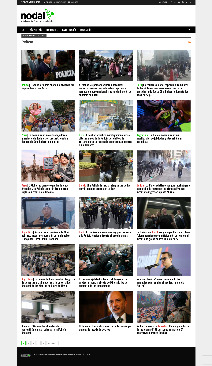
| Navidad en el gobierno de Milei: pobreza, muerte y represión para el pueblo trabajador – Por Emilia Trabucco (45, 235)
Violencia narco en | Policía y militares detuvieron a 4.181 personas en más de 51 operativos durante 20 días (163, 329)
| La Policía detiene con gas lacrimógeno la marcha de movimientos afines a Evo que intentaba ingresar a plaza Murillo (163, 188)
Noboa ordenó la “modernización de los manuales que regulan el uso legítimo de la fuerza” (160, 282)
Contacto (73, 2)
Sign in (163, 2)
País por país (35, 30)
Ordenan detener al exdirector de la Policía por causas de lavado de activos (105, 327)
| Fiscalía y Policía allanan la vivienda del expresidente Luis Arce (47, 86)
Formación (85, 30)
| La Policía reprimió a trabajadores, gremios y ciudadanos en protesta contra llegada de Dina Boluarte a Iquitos (44, 138)
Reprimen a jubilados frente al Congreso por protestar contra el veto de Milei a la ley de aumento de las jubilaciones (103, 282)
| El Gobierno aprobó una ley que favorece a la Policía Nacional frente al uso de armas (105, 234)
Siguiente (52, 343)
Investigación (69, 30)
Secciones (51, 30)
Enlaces (48, 2)
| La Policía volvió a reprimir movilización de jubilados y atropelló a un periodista (159, 138)
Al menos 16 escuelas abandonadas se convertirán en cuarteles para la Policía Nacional (43, 329)
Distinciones (60, 2)
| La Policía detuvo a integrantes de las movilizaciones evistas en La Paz (104, 187)
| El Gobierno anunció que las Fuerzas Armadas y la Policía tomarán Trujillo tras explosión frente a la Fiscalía (45, 188)
